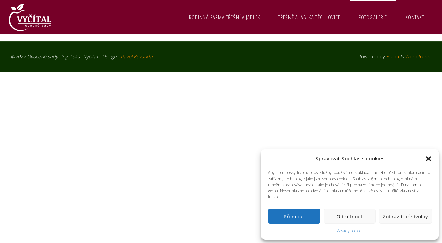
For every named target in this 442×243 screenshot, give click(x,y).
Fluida (392, 56)
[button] (428, 158)
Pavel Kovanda (137, 56)
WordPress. (418, 56)
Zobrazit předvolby (405, 216)
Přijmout (294, 216)
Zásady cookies (350, 231)
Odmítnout (349, 216)
